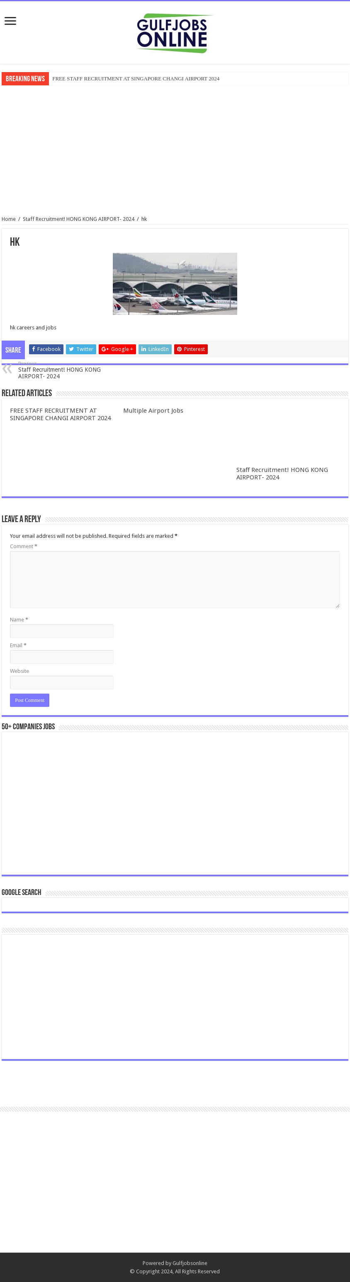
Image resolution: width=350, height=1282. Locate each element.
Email (18, 645)
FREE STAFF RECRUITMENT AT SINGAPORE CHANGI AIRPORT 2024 (135, 78)
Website (19, 671)
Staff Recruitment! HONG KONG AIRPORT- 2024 (78, 219)
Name (19, 620)
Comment (23, 546)
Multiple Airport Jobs (153, 410)
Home (9, 219)
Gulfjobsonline (190, 1263)
